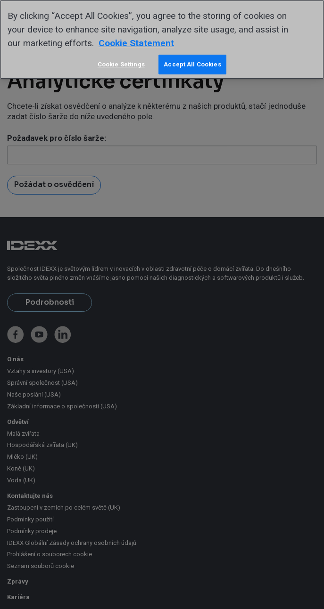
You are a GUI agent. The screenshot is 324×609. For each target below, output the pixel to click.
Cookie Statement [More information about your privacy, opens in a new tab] (136, 43)
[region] (162, 39)
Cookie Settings (121, 64)
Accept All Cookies (192, 64)
